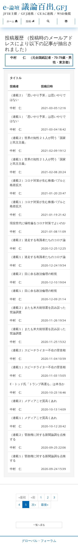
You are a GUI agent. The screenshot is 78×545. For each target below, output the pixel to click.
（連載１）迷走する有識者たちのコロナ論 (38, 257)
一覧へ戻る (39, 525)
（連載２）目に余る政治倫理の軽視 (33, 274)
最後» (44, 504)
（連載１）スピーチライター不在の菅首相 (38, 367)
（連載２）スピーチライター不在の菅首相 (38, 350)
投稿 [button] (30, 21)
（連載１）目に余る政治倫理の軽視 (33, 291)
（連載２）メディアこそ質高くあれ (33, 401)
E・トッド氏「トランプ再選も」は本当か (37, 384)
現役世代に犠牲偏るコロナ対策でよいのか (38, 223)
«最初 (22, 497)
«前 (33, 497)
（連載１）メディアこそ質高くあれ (33, 418)
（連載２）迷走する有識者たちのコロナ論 (38, 240)
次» (34, 504)
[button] (12, 21)
